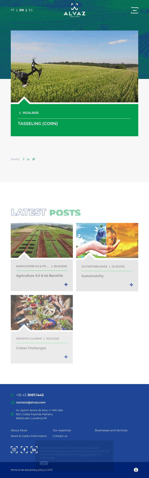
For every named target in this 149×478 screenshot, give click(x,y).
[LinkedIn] (34, 449)
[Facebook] (24, 449)
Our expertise (62, 430)
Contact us (60, 436)
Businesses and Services (111, 430)
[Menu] (134, 10)
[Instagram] (14, 449)
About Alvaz (19, 430)
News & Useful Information (29, 436)
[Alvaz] (74, 10)
